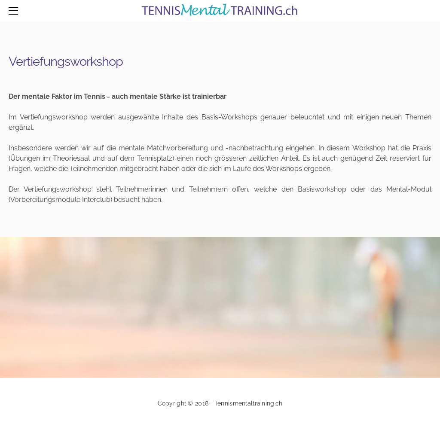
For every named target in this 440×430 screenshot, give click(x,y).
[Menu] (15, 10)
